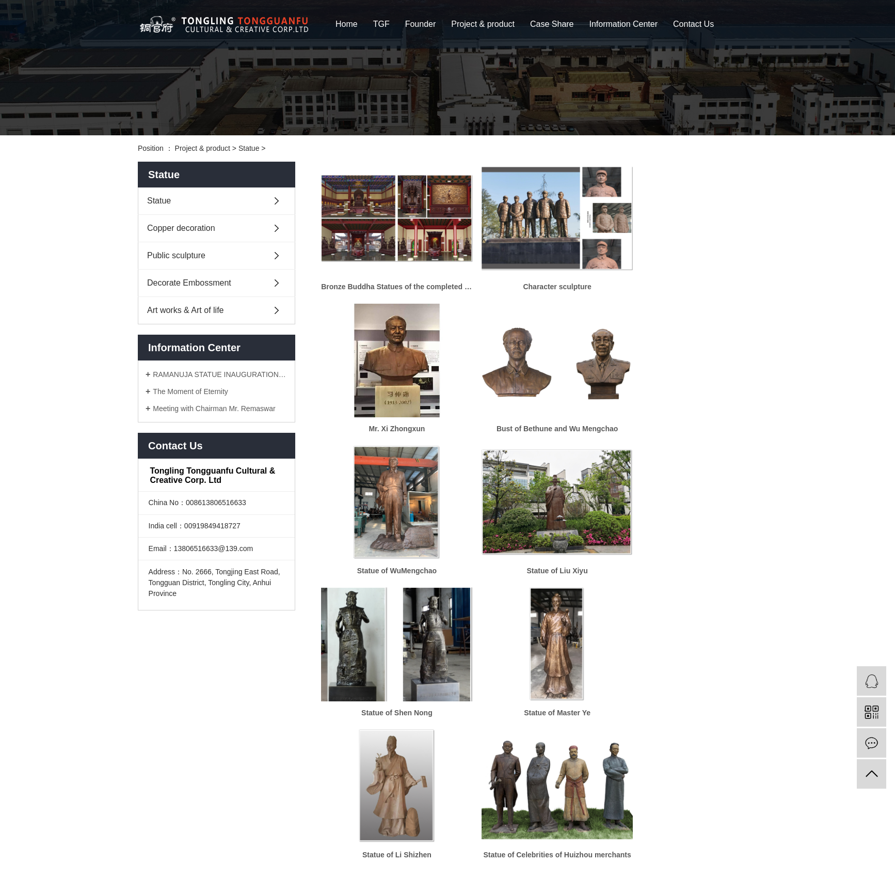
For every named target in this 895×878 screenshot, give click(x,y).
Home (346, 24)
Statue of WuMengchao (539, 410)
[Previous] (483, 710)
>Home (150, 806)
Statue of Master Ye (539, 543)
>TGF (188, 806)
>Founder (230, 806)
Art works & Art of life (185, 310)
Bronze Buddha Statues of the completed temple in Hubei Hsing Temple (390, 278)
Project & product (483, 24)
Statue (248, 148)
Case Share (552, 24)
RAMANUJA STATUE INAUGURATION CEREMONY (220, 374)
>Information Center (206, 837)
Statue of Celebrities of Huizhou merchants (390, 676)
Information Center (623, 24)
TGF (381, 24)
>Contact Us (158, 852)
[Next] (594, 710)
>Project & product (168, 821)
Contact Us (693, 24)
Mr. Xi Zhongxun (687, 278)
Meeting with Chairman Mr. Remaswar (214, 408)
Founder (420, 24)
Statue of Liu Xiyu (687, 410)
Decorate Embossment (189, 282)
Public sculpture (176, 255)
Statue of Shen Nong (390, 543)
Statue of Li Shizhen (687, 543)
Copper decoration (181, 228)
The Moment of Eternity (190, 391)
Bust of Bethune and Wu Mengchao (390, 410)
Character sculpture (539, 278)
